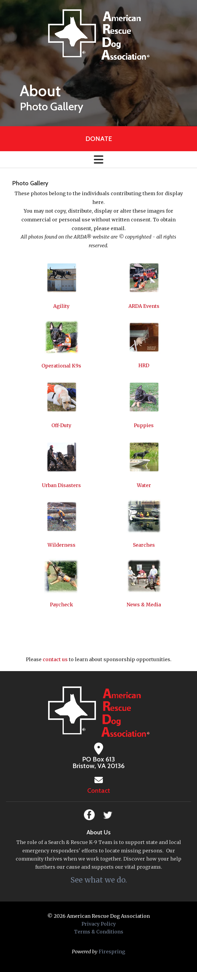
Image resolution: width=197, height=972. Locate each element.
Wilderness (61, 545)
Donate (98, 139)
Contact (98, 790)
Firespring (112, 952)
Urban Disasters (61, 485)
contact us (55, 659)
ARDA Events (143, 306)
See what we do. (98, 880)
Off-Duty (61, 425)
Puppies (144, 425)
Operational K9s (61, 366)
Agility (61, 306)
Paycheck (61, 605)
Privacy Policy (99, 924)
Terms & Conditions (98, 932)
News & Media (144, 605)
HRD (143, 365)
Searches (144, 545)
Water (144, 485)
